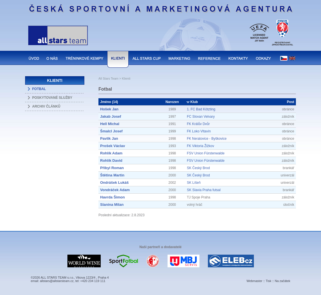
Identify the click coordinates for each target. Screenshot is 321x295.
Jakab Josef (110, 116)
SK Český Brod (198, 168)
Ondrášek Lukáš (114, 182)
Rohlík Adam (111, 153)
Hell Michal (109, 124)
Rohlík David (111, 160)
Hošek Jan (109, 109)
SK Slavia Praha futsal (203, 190)
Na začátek (282, 281)
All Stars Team (108, 78)
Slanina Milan (112, 204)
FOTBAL (39, 89)
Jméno (105, 102)
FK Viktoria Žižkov (200, 146)
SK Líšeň (194, 183)
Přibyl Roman (112, 168)
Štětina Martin (112, 175)
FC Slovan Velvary (201, 117)
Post (290, 102)
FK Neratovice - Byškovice (207, 139)
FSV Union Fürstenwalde (205, 153)
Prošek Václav (112, 146)
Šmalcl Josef (111, 131)
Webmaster (254, 281)
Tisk (268, 281)
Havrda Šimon (112, 197)
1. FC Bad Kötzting (201, 109)
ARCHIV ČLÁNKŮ (46, 106)
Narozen (172, 102)
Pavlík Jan (109, 138)
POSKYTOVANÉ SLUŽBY (52, 98)
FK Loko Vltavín (199, 131)
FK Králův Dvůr (198, 124)
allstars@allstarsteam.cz (56, 281)
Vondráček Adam (115, 190)
